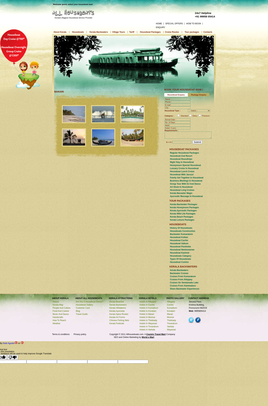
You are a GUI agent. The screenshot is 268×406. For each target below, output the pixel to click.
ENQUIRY (160, 27)
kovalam (171, 311)
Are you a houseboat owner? (89, 302)
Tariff (131, 32)
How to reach (59, 320)
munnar (170, 317)
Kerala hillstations (117, 308)
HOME (159, 24)
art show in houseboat (181, 187)
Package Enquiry (198, 95)
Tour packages (192, 32)
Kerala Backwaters (98, 32)
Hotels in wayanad (148, 323)
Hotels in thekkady (148, 320)
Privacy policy (80, 334)
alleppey (171, 302)
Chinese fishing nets (119, 320)
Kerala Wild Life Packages (183, 214)
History (56, 302)
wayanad (171, 330)
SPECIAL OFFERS (174, 24)
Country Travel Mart (156, 334)
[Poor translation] (12, 357)
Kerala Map (58, 305)
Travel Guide (82, 314)
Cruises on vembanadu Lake (184, 283)
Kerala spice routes (118, 314)
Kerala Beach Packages (181, 217)
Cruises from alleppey (181, 279)
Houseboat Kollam (179, 237)
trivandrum (172, 323)
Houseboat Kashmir (179, 253)
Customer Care (83, 308)
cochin (170, 305)
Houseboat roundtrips (181, 159)
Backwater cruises (179, 273)
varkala (170, 327)
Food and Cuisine (61, 311)
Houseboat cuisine (179, 262)
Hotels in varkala (147, 330)
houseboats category (180, 256)
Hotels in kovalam (148, 311)
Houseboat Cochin (179, 240)
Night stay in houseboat (182, 162)
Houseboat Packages (150, 32)
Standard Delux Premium (193, 116)
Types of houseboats (180, 259)
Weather (56, 323)
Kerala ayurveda (117, 311)
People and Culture (61, 308)
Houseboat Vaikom (179, 243)
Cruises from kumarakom (183, 276)
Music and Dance (61, 314)
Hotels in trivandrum (149, 327)
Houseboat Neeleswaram (182, 250)
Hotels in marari (147, 314)
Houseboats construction (182, 231)
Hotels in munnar (147, 317)
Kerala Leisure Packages (182, 220)
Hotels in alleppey (148, 302)
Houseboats (78, 32)
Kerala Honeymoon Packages (184, 207)
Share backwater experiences (184, 289)
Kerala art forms (117, 317)
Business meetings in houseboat (186, 181)
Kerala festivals (116, 323)
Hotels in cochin (147, 305)
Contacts (207, 32)
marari (170, 314)
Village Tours (118, 32)
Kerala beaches (116, 302)
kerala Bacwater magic (181, 193)
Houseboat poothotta (180, 247)
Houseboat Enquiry (176, 95)
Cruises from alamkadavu (183, 286)
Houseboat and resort (181, 156)
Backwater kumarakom (181, 234)
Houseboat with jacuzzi (182, 175)
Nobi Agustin (10, 343)
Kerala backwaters (179, 270)
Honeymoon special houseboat (185, 165)
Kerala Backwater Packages (183, 204)
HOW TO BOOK (193, 24)
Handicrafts (58, 317)
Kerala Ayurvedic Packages (183, 211)
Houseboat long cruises (182, 190)
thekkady (171, 320)
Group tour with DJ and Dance (185, 184)
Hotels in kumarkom (149, 308)
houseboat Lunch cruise (182, 171)
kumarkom (172, 308)
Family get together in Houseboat (186, 178)
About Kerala (59, 32)
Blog (78, 311)
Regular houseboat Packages (184, 153)
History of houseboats (181, 228)
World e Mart (148, 337)
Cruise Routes (172, 32)
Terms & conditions (60, 334)
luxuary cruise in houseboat (184, 168)
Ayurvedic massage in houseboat (186, 196)
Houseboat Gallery (84, 305)
